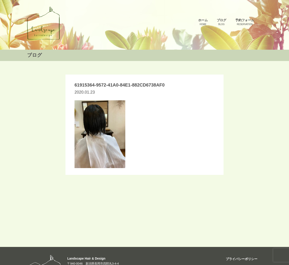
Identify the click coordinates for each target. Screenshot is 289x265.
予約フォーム (244, 22)
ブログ (221, 22)
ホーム (203, 22)
